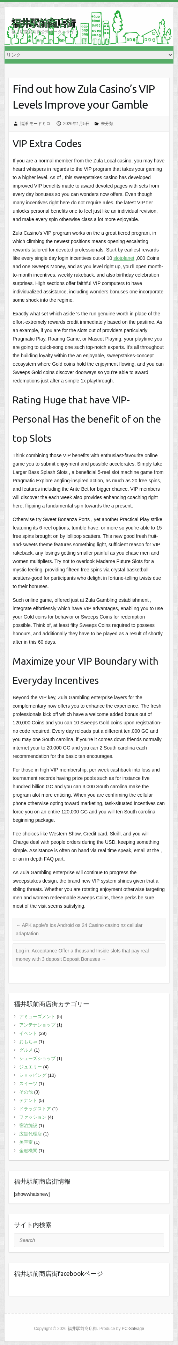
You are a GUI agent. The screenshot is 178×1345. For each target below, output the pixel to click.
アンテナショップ (37, 1025)
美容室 (26, 1142)
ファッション (32, 1117)
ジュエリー (30, 1066)
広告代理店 (30, 1133)
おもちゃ (28, 1041)
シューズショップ (37, 1058)
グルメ (26, 1050)
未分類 (107, 123)
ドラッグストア (35, 1108)
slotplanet (123, 258)
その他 (26, 1092)
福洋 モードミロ (35, 123)
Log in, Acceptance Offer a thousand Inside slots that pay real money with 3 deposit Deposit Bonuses (82, 955)
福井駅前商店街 (43, 23)
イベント (28, 1033)
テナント (28, 1100)
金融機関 (28, 1150)
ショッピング (32, 1075)
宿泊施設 (28, 1125)
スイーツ (28, 1083)
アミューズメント (37, 1016)
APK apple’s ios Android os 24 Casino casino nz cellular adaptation (79, 929)
